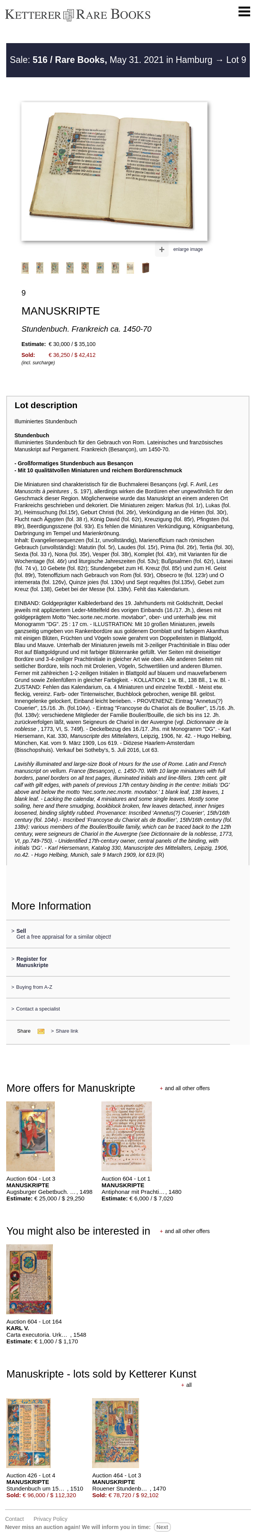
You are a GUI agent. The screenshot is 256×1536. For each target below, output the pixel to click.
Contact (14, 1519)
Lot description (46, 405)
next (162, 1527)
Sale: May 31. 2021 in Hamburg (112, 60)
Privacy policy (50, 1519)
